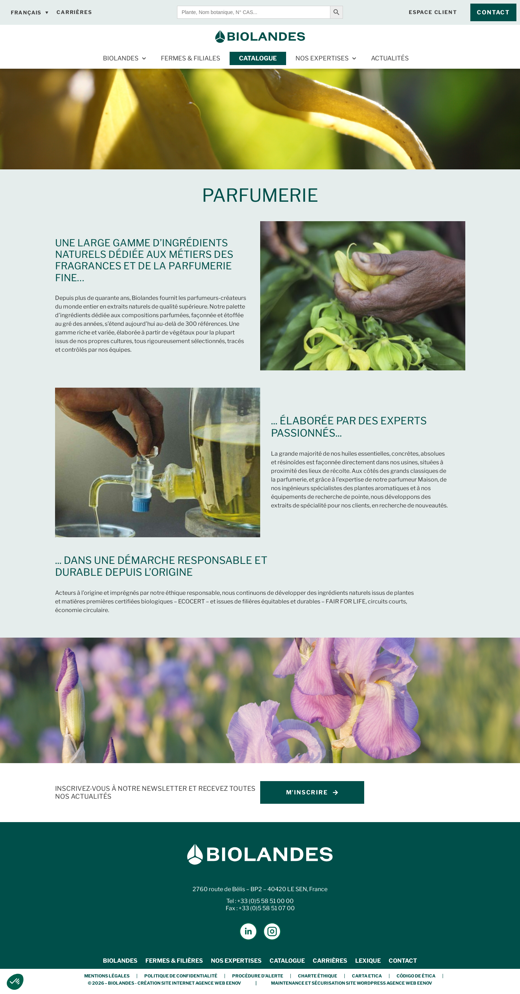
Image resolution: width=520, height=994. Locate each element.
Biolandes (124, 58)
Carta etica (367, 976)
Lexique (368, 960)
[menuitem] (29, 13)
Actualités (390, 58)
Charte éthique (317, 976)
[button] (15, 981)
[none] (29, 13)
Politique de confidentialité (180, 976)
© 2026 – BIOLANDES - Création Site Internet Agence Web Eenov (164, 983)
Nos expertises (325, 58)
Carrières (330, 960)
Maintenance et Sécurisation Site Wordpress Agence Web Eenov (351, 983)
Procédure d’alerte (257, 976)
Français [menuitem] (26, 12)
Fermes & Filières (174, 960)
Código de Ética (416, 976)
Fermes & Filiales (190, 58)
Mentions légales (107, 976)
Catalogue (258, 58)
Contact (403, 960)
